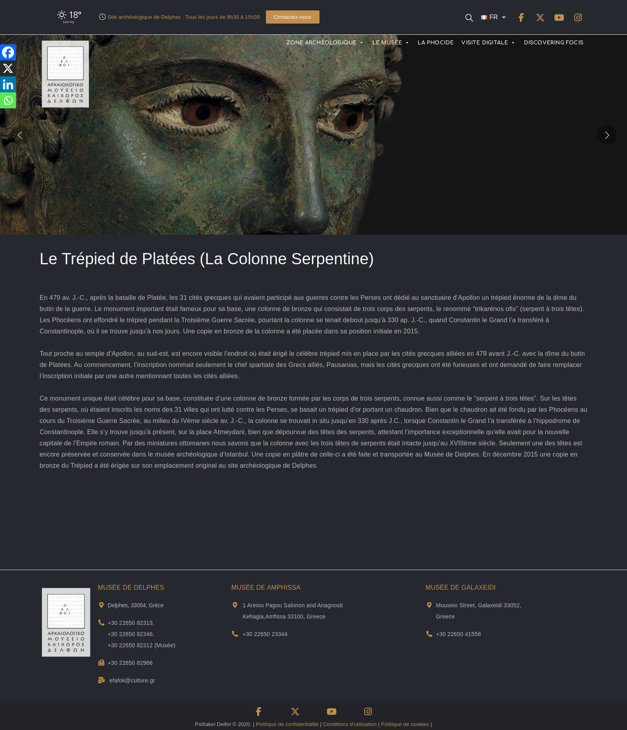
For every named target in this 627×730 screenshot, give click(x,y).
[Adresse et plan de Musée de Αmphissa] (235, 605)
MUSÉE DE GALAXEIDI (460, 587)
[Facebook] (8, 52)
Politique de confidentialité (287, 724)
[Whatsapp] (8, 100)
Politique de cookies (405, 724)
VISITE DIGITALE (488, 43)
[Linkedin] (8, 84)
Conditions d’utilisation (350, 724)
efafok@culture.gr (132, 680)
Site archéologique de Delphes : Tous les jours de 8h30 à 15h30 (184, 17)
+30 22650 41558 (458, 634)
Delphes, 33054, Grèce (136, 605)
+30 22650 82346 (130, 634)
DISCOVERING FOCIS (553, 43)
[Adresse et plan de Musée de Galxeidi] (429, 605)
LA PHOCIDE (435, 43)
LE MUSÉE (391, 43)
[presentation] (20, 135)
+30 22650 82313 (130, 623)
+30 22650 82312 (130, 645)
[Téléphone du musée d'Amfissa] (235, 634)
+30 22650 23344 (265, 634)
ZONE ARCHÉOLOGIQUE (325, 43)
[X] (8, 68)
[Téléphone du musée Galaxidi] (429, 634)
